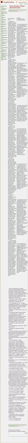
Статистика (3, 45)
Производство (4, 39)
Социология (3, 43)
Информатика (4, 12)
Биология (3, 8)
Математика (3, 24)
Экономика (3, 56)
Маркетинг (3, 21)
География (3, 9)
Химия (2, 54)
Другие (2, 11)
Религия (3, 41)
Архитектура (4, 6)
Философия (3, 50)
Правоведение (4, 37)
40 (13, 11)
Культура (3, 17)
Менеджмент (4, 28)
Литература (3, 19)
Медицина (3, 26)
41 (14, 11)
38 (10, 11)
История (3, 15)
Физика (2, 49)
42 (16, 11)
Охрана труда (4, 32)
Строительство (4, 47)
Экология (3, 55)
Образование (4, 30)
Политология (4, 35)
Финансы (3, 53)
